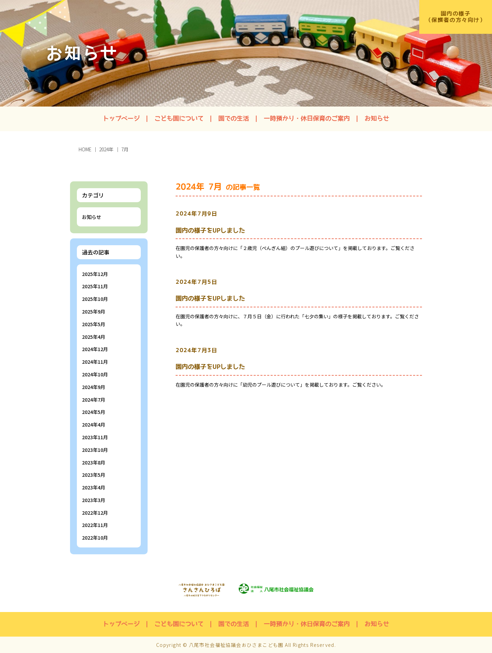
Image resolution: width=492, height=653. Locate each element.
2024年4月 (93, 424)
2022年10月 (95, 537)
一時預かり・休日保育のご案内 (307, 118)
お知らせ (377, 118)
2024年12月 (95, 349)
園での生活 (233, 118)
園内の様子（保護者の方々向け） (455, 17)
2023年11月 (95, 437)
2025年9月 (93, 311)
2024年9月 (93, 387)
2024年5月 (93, 411)
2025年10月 (95, 298)
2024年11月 (95, 361)
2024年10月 (95, 374)
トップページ (121, 118)
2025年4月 (93, 336)
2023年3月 (93, 500)
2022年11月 (95, 525)
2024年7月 (93, 399)
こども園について (179, 118)
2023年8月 (93, 462)
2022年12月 (95, 512)
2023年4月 (93, 487)
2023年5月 (93, 474)
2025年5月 (93, 324)
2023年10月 (95, 449)
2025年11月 (95, 286)
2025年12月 (95, 273)
